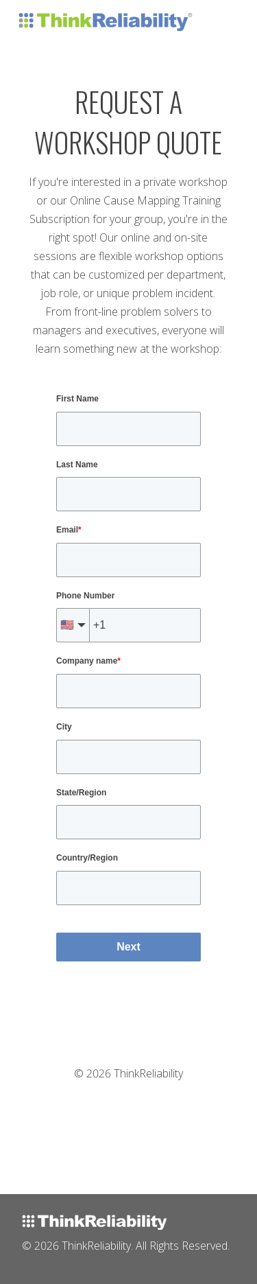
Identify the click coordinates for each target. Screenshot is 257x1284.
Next (128, 947)
